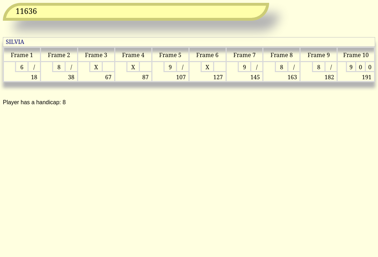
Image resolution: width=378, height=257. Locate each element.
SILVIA (15, 42)
